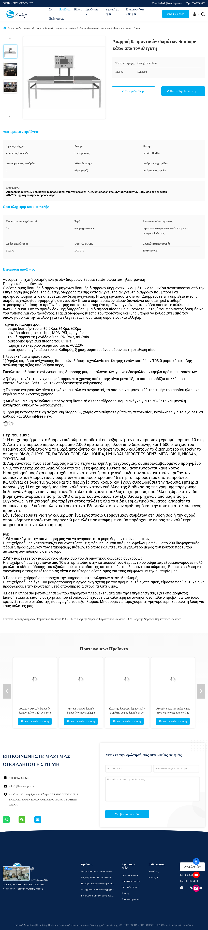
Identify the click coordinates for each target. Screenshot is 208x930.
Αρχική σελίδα (14, 28)
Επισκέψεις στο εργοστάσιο (131, 881)
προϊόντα (28, 28)
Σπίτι (52, 9)
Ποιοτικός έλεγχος (130, 887)
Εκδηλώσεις (56, 18)
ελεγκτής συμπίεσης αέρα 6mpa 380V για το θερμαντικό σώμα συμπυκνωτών (173, 712)
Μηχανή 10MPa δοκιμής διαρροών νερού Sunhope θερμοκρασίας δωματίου (81, 712)
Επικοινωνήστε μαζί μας (134, 11)
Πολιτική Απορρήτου (24, 925)
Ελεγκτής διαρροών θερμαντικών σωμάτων (56, 28)
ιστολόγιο (153, 877)
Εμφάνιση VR (91, 11)
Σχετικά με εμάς (112, 11)
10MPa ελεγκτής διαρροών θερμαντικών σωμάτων (96, 619)
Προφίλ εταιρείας (130, 875)
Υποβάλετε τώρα (127, 814)
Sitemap (125, 893)
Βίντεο (78, 9)
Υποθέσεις (153, 871)
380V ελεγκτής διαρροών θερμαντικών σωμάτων (153, 619)
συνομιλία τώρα (175, 14)
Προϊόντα (64, 9)
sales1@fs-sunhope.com (22, 786)
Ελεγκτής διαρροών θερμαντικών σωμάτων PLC (40, 619)
